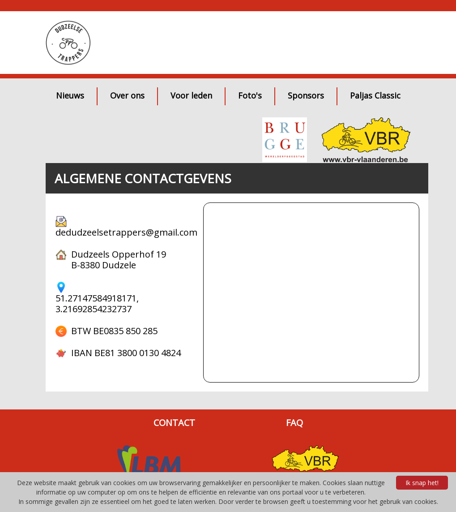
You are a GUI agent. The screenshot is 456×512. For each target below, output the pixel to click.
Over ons (127, 95)
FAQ (294, 422)
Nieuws (70, 95)
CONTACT (174, 422)
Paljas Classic (375, 95)
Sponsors (306, 95)
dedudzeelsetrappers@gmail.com (126, 232)
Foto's (250, 95)
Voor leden (191, 95)
